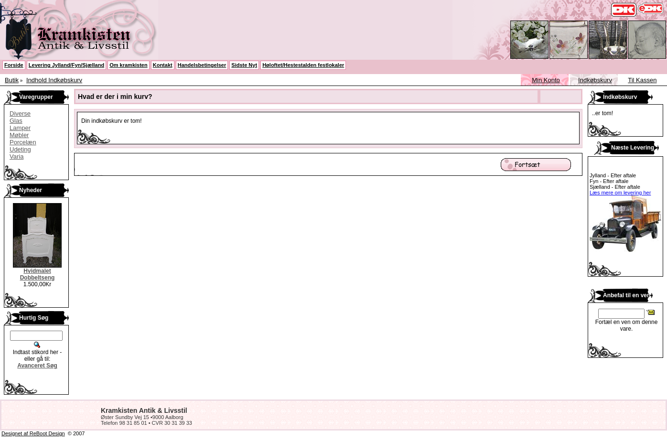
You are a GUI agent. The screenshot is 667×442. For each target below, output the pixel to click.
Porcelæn (23, 142)
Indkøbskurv (595, 80)
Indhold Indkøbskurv (54, 80)
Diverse (20, 113)
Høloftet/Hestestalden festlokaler (303, 65)
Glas (16, 120)
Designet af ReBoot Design (33, 433)
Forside (13, 65)
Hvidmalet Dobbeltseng (37, 274)
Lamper (20, 127)
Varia (16, 156)
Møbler (19, 135)
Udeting (20, 149)
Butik (12, 80)
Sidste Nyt (244, 65)
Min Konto (546, 80)
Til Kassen (642, 80)
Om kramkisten (128, 65)
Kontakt (162, 65)
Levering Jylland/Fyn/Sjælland (66, 65)
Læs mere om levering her (620, 192)
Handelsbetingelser (202, 65)
